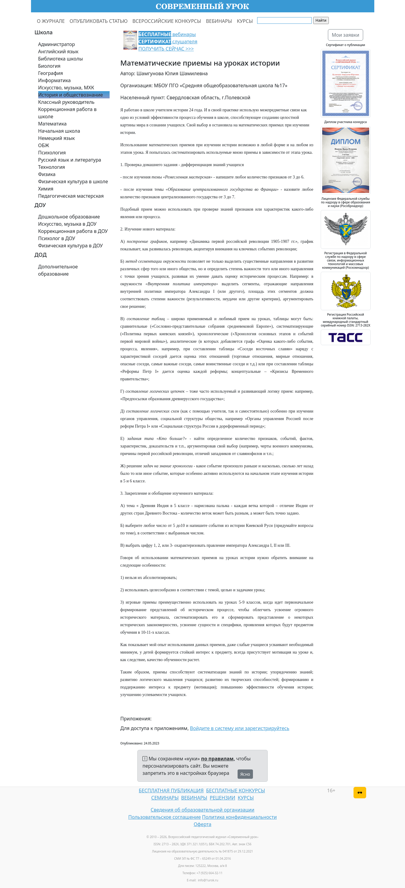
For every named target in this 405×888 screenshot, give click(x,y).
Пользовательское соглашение (164, 817)
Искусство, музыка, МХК (66, 87)
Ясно (245, 774)
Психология (52, 152)
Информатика (54, 80)
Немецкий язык (56, 138)
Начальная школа (59, 131)
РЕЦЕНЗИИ (222, 797)
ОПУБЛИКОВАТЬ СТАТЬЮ (99, 21)
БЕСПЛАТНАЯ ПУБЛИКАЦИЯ (171, 790)
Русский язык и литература (69, 159)
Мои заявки (346, 35)
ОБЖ (43, 145)
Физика (47, 174)
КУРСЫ (245, 21)
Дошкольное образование (69, 216)
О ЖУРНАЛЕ (51, 21)
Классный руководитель (66, 102)
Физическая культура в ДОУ (70, 245)
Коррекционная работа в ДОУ (73, 231)
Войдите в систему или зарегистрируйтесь (239, 728)
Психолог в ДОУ (56, 238)
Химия (46, 188)
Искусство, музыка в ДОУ (67, 224)
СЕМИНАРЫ (165, 797)
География (50, 73)
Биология (49, 66)
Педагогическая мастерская (71, 196)
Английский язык (58, 51)
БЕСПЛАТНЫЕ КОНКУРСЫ (235, 790)
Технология (51, 167)
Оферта (202, 824)
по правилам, (218, 758)
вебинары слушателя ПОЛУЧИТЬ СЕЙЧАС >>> (168, 41)
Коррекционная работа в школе (67, 113)
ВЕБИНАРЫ (219, 21)
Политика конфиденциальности (239, 817)
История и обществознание (70, 94)
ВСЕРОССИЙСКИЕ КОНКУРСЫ (166, 21)
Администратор (56, 44)
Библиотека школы (60, 58)
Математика (52, 123)
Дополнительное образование (58, 270)
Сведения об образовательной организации (202, 809)
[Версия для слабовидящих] (360, 792)
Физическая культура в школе (73, 181)
